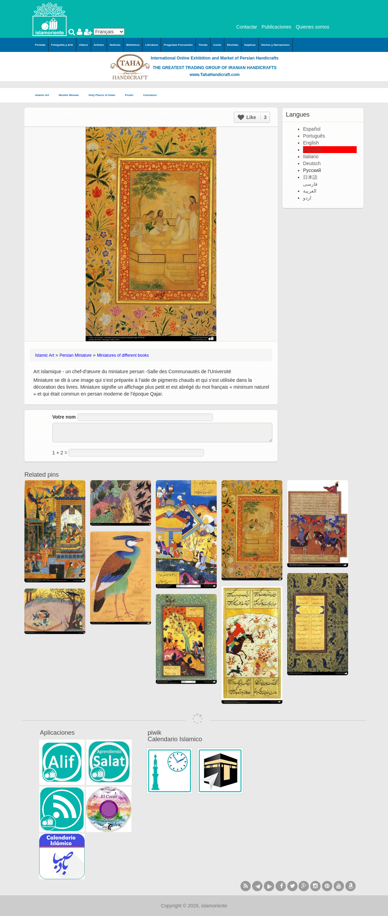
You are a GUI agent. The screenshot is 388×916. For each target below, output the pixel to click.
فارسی (310, 184)
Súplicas (250, 44)
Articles (99, 44)
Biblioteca (132, 44)
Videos (83, 44)
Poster (131, 95)
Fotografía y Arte (62, 44)
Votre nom (64, 417)
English (311, 143)
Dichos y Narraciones (275, 44)
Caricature (150, 95)
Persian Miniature (75, 355)
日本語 (310, 177)
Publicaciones (276, 27)
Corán (217, 44)
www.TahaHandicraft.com (214, 74)
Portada (40, 44)
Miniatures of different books (123, 355)
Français (312, 149)
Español (312, 129)
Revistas (232, 44)
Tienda (202, 44)
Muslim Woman (71, 95)
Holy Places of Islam (104, 95)
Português (314, 136)
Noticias (115, 44)
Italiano (311, 156)
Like (252, 117)
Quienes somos (312, 27)
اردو (307, 198)
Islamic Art (44, 95)
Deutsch (312, 163)
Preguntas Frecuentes (178, 44)
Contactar (246, 27)
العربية (309, 191)
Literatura (151, 44)
